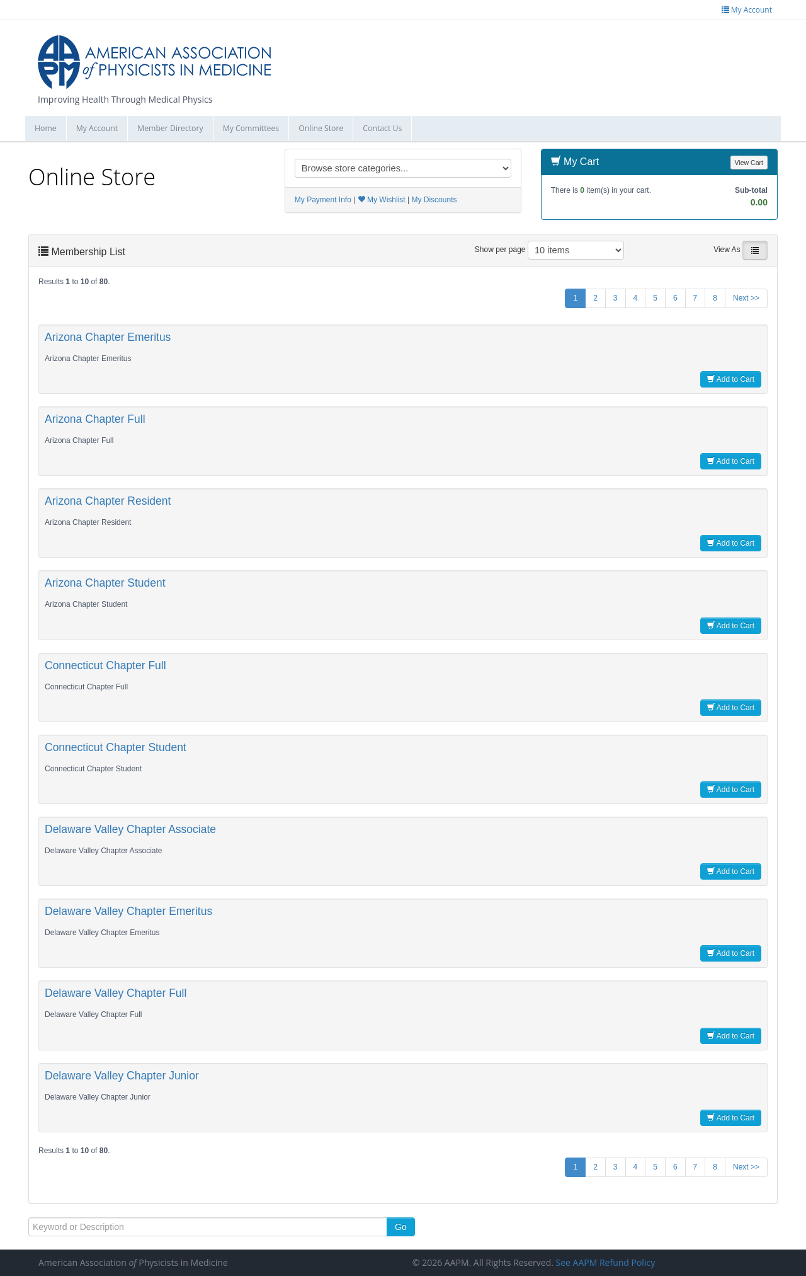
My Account (97, 128)
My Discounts (434, 199)
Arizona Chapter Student (105, 583)
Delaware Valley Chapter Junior (122, 1075)
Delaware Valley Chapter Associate (130, 829)
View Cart (749, 162)
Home (46, 128)
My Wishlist (382, 199)
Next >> (746, 298)
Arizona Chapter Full (95, 419)
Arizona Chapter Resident (108, 501)
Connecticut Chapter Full (105, 665)
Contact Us (382, 128)
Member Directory (170, 128)
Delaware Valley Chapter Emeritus (128, 911)
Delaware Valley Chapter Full (115, 993)
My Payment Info (323, 199)
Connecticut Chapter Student (115, 747)
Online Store (320, 128)
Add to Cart (730, 379)
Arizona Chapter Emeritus (108, 337)
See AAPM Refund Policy (606, 1262)
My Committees (251, 128)
